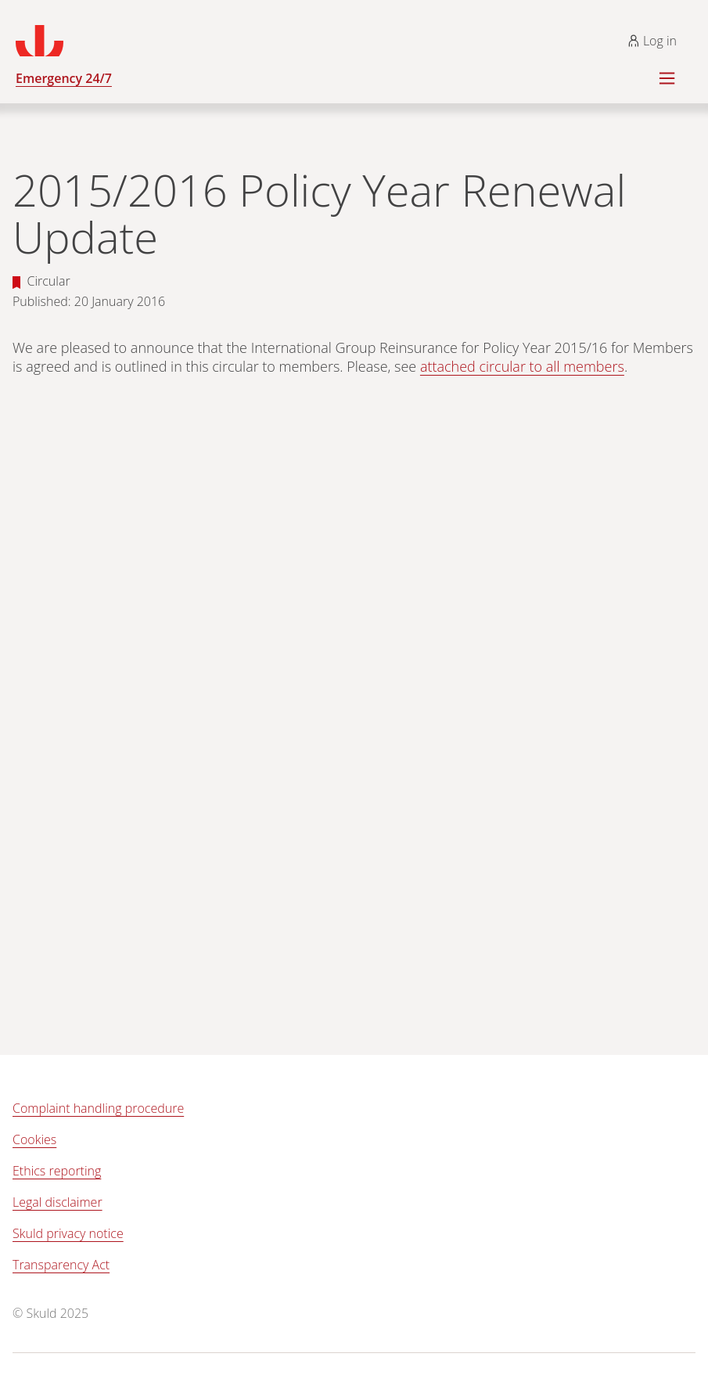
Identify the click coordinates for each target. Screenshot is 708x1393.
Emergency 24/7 (64, 78)
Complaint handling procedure (98, 1108)
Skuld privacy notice (68, 1233)
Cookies (34, 1139)
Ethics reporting (57, 1170)
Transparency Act (61, 1264)
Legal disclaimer (57, 1202)
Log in (652, 40)
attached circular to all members (522, 366)
